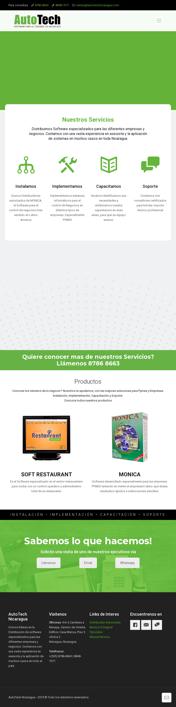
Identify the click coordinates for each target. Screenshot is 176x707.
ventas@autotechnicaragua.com (97, 5)
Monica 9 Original (101, 627)
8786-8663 (42, 5)
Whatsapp (127, 563)
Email (88, 563)
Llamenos (48, 563)
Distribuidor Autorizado (105, 622)
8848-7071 (62, 5)
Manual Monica (100, 637)
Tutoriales (96, 632)
